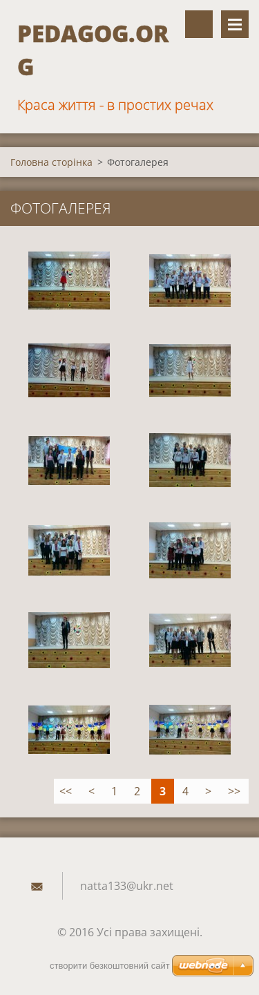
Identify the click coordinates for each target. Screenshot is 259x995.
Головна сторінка (51, 162)
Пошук (199, 24)
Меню (235, 24)
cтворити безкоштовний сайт (110, 965)
